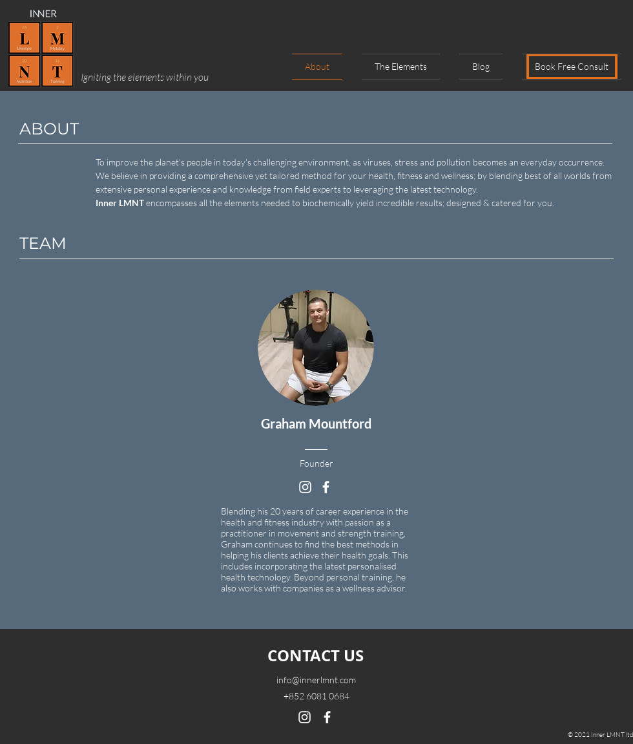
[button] (566, 67)
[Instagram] (305, 487)
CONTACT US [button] (315, 655)
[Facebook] (326, 487)
